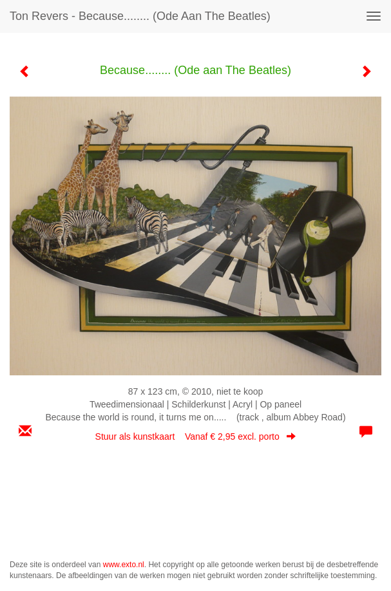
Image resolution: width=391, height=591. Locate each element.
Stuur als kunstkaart (195, 436)
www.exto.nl (123, 564)
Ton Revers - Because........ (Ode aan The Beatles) (140, 16)
